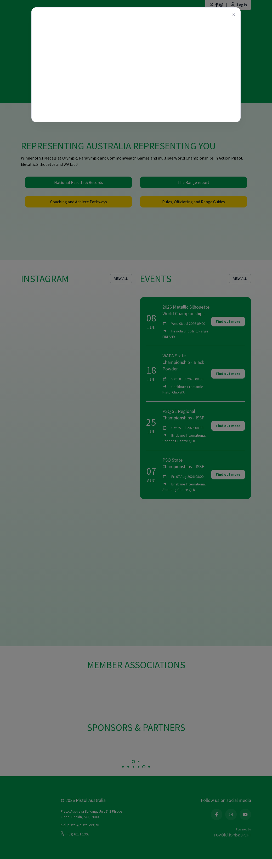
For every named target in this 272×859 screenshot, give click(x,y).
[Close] (233, 15)
